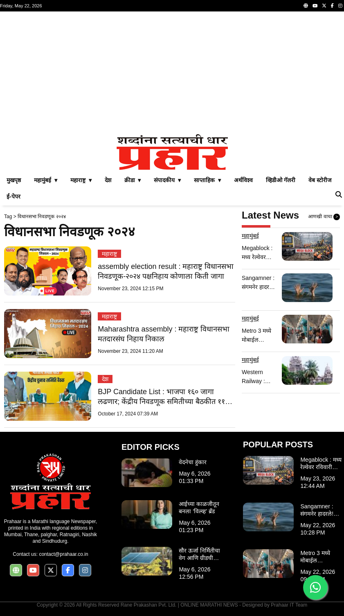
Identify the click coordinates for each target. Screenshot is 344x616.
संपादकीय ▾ (167, 180)
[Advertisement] (172, 73)
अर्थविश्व (243, 180)
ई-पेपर (13, 196)
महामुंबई (250, 235)
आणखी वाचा (324, 217)
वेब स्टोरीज (319, 180)
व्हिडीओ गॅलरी (280, 180)
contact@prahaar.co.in (63, 554)
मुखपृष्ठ (14, 180)
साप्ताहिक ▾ (207, 180)
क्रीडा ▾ (132, 180)
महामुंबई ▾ (45, 180)
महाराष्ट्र (109, 253)
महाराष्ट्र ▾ (81, 180)
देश (108, 180)
